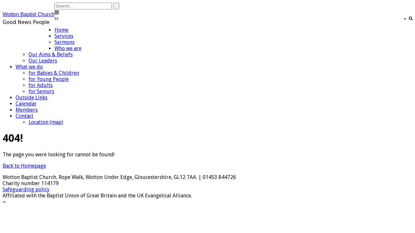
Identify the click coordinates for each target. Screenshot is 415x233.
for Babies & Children (54, 73)
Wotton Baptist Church (28, 14)
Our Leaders (43, 61)
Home (61, 30)
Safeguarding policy (26, 189)
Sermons (64, 42)
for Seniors (41, 91)
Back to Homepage (24, 166)
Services (63, 36)
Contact (24, 116)
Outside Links (31, 97)
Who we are (67, 48)
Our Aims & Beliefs (51, 54)
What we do (29, 67)
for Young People (49, 79)
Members (27, 110)
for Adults (41, 85)
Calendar (26, 104)
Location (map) (46, 122)
